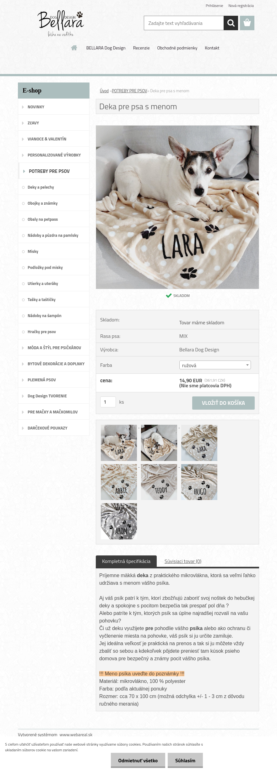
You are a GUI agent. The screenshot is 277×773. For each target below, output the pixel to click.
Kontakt (212, 47)
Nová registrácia (241, 6)
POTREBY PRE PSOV (49, 171)
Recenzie (141, 47)
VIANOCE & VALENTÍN (47, 139)
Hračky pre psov (42, 331)
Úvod (104, 91)
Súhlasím (185, 760)
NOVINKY (36, 107)
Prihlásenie (214, 6)
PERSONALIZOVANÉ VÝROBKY (54, 155)
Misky (33, 251)
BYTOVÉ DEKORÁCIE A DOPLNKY (56, 364)
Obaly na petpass (43, 219)
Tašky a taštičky (42, 299)
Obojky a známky (42, 203)
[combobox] (215, 365)
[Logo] (61, 23)
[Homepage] (74, 47)
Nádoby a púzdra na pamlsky (53, 235)
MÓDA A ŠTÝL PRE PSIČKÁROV (54, 347)
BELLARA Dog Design (106, 47)
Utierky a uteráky (43, 283)
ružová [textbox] (189, 365)
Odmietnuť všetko (137, 760)
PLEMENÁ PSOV (42, 380)
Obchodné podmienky (177, 47)
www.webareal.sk (76, 734)
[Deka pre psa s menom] (177, 128)
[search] (231, 23)
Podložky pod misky (45, 267)
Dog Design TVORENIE (47, 396)
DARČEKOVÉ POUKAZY (48, 428)
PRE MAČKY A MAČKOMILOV (53, 412)
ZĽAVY (33, 123)
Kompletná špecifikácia (126, 561)
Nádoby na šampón (45, 315)
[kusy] (108, 401)
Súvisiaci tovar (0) (183, 561)
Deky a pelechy (41, 187)
